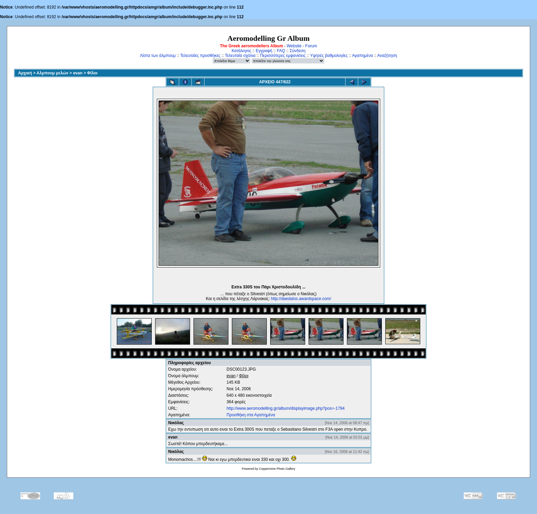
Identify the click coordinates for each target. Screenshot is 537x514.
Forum (311, 46)
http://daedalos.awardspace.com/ (301, 298)
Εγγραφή (264, 50)
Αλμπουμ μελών (52, 73)
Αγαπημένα (362, 55)
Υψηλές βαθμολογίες (329, 55)
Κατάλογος (241, 50)
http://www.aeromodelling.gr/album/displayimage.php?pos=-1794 (286, 408)
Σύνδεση (297, 50)
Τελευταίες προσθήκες (200, 55)
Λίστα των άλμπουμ (158, 55)
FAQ (281, 50)
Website (294, 46)
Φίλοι (92, 73)
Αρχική (25, 73)
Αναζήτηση (387, 55)
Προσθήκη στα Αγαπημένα (251, 415)
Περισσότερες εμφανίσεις (282, 55)
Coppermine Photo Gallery (277, 468)
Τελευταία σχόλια (240, 55)
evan (77, 73)
